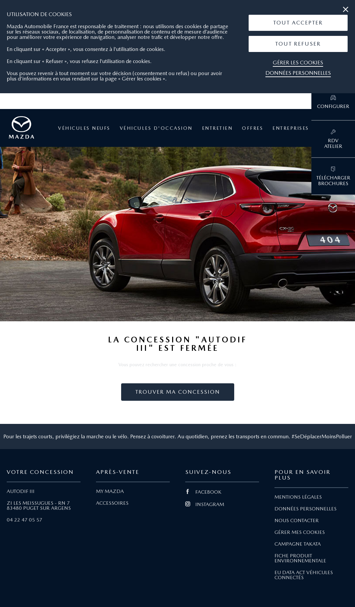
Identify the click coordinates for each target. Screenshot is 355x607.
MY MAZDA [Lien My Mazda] (110, 491)
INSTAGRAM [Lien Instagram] (204, 504)
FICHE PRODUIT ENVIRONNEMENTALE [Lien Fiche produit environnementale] (300, 558)
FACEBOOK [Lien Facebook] (203, 492)
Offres (252, 128)
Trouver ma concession (177, 392)
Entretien (217, 128)
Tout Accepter (298, 22)
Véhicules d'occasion (156, 128)
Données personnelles (298, 73)
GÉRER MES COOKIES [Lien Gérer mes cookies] (299, 532)
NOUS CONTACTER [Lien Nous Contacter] (296, 520)
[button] (298, 23)
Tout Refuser (298, 44)
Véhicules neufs (84, 128)
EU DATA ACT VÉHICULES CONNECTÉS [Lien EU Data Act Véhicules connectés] (303, 575)
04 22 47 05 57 (24, 520)
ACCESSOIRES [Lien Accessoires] (112, 503)
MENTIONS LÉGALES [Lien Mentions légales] (298, 497)
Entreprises (290, 128)
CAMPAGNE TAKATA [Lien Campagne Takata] (297, 544)
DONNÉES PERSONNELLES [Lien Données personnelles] (305, 509)
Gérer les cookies (298, 62)
